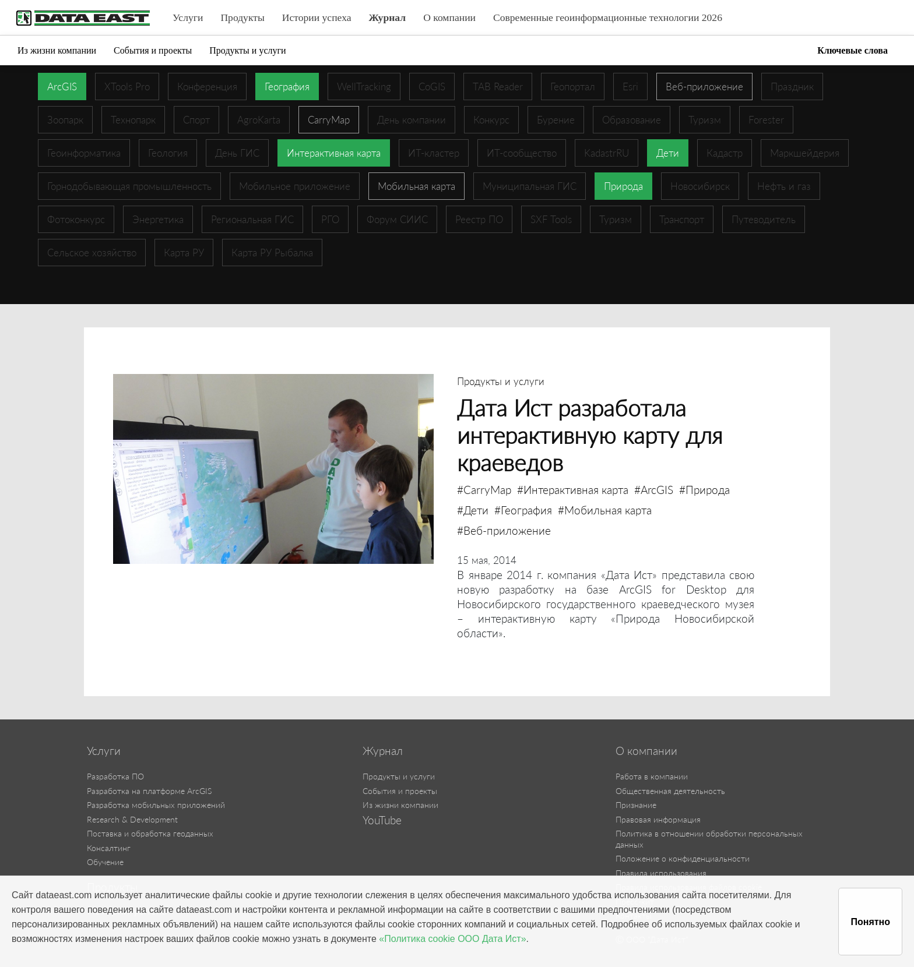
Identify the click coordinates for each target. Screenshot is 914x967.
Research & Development (132, 819)
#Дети (472, 510)
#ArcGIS (653, 489)
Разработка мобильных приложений (156, 805)
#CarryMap (484, 489)
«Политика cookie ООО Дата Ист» (452, 939)
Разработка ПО (115, 776)
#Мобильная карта (605, 510)
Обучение (105, 862)
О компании (449, 17)
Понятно (870, 922)
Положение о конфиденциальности (683, 858)
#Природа (704, 489)
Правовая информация (658, 819)
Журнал (387, 17)
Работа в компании (652, 776)
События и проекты (153, 50)
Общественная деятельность (670, 791)
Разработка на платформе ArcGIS (149, 791)
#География (523, 510)
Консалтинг (109, 848)
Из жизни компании (56, 50)
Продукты (242, 17)
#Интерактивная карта (572, 489)
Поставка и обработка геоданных (150, 833)
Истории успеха (316, 17)
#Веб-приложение (504, 530)
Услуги (188, 17)
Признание (636, 805)
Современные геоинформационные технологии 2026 (607, 17)
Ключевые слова (852, 50)
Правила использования (661, 873)
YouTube (382, 820)
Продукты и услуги (247, 50)
